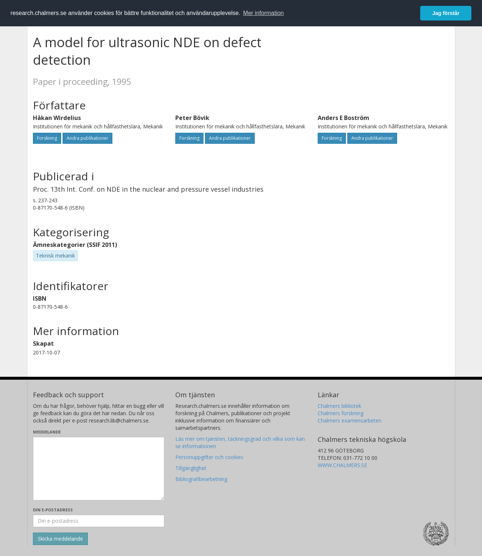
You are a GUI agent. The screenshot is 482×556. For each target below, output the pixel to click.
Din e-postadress (53, 509)
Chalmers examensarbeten (349, 420)
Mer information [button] (263, 13)
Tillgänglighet (190, 468)
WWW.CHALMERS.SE (342, 465)
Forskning (47, 138)
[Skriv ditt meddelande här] (98, 468)
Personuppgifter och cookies (209, 457)
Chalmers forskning (340, 413)
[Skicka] (60, 539)
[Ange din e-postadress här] (98, 521)
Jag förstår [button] (445, 13)
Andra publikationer (87, 138)
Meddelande (47, 432)
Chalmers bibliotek (339, 405)
